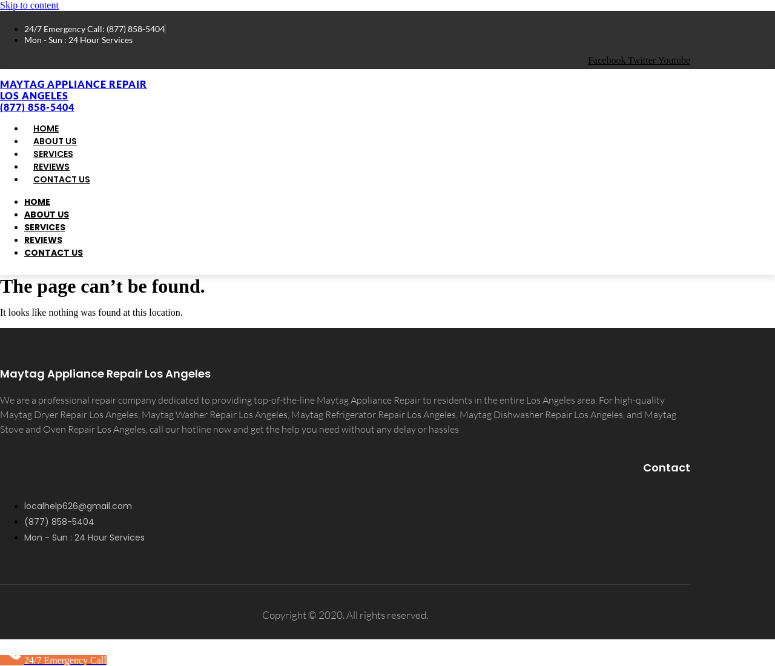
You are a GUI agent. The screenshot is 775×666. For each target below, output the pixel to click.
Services (44, 227)
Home (37, 202)
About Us (46, 214)
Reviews (43, 240)
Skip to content (29, 5)
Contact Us (61, 179)
